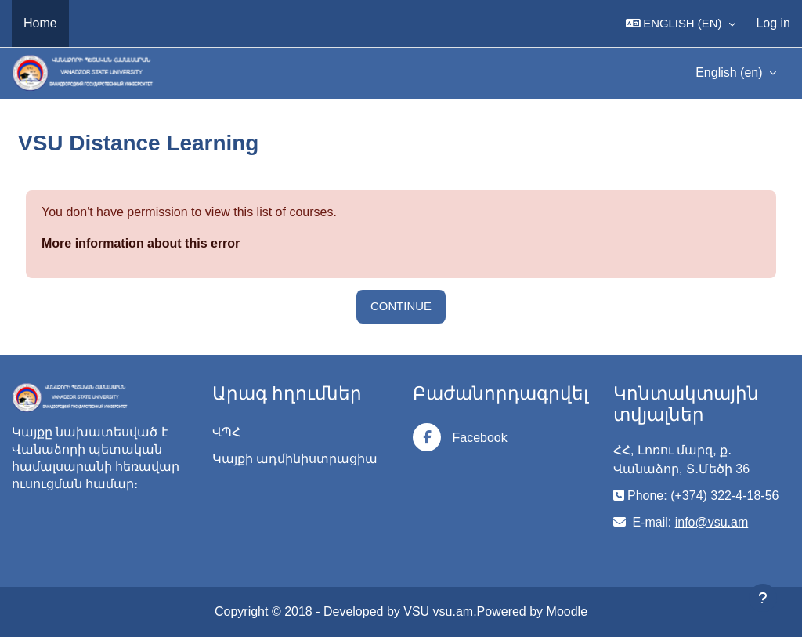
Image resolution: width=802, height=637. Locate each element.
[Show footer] (763, 598)
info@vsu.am (712, 522)
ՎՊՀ (226, 432)
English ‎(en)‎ (730, 72)
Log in (773, 23)
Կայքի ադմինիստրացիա (295, 458)
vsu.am (453, 611)
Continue (401, 306)
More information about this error (141, 243)
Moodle (567, 611)
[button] (681, 23)
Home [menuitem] (40, 23)
